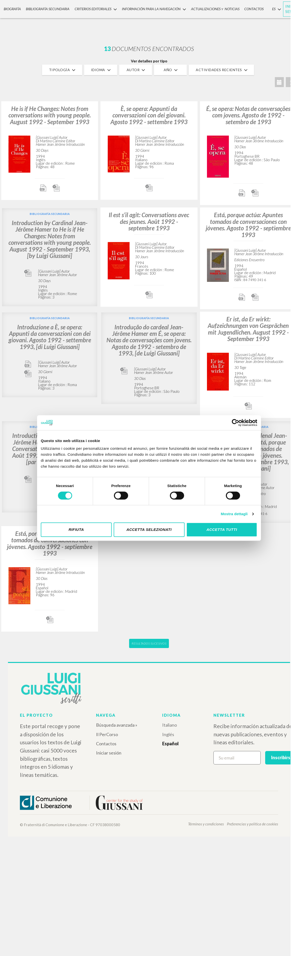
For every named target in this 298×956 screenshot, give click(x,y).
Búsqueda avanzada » (116, 725)
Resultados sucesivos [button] (149, 643)
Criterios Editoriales (91, 8)
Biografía (10, 8)
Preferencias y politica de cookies (252, 824)
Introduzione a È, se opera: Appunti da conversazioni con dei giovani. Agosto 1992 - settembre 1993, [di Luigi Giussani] (49, 336)
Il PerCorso (107, 734)
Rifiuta (76, 529)
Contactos (106, 743)
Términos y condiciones (206, 824)
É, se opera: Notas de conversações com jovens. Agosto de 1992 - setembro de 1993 (248, 115)
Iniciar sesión (108, 752)
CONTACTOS (246, 8)
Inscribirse (282, 757)
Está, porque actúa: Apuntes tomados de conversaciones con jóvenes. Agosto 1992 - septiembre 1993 (248, 224)
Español (170, 743)
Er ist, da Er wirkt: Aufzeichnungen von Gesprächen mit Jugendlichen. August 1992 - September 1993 (248, 328)
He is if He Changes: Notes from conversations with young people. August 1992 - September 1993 (49, 115)
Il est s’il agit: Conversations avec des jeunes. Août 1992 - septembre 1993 (149, 221)
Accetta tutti (221, 529)
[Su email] (237, 757)
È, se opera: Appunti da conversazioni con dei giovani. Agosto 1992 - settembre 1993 (149, 115)
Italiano (169, 725)
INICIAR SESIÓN (284, 8)
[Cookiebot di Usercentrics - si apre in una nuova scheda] (235, 422)
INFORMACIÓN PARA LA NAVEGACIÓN (148, 8)
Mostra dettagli (234, 514)
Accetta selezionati (149, 529)
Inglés (168, 734)
